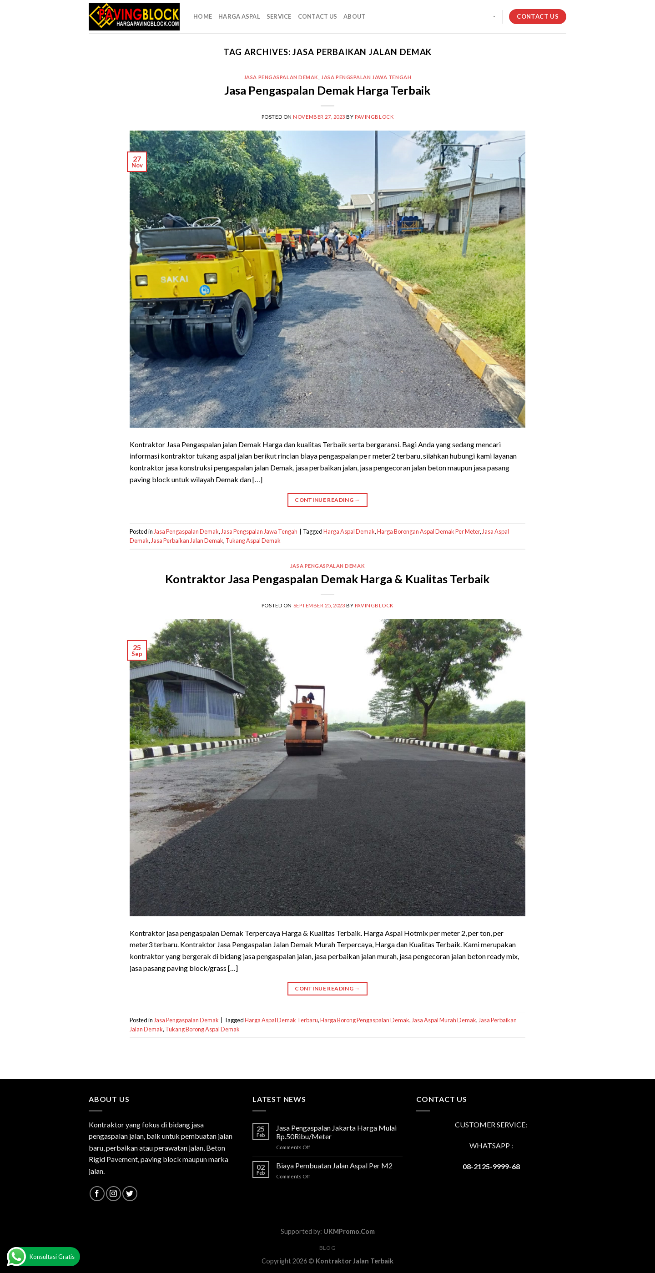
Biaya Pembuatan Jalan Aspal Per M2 (334, 1165)
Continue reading (327, 499)
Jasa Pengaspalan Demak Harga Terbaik (327, 90)
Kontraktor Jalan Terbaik (354, 1261)
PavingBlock (374, 117)
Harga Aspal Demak (349, 531)
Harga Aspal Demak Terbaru (281, 1020)
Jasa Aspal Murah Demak (444, 1020)
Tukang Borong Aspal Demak (202, 1029)
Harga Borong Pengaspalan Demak (364, 1020)
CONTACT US (318, 16)
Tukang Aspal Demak (253, 540)
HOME (202, 16)
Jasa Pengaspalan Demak (281, 77)
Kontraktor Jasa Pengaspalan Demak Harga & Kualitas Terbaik (327, 579)
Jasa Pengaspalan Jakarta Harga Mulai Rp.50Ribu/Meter (336, 1132)
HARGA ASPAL (239, 16)
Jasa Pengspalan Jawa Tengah (366, 77)
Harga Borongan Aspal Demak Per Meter (428, 531)
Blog (327, 1247)
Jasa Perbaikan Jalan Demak (187, 540)
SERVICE (279, 16)
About (354, 16)
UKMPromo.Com (349, 1231)
